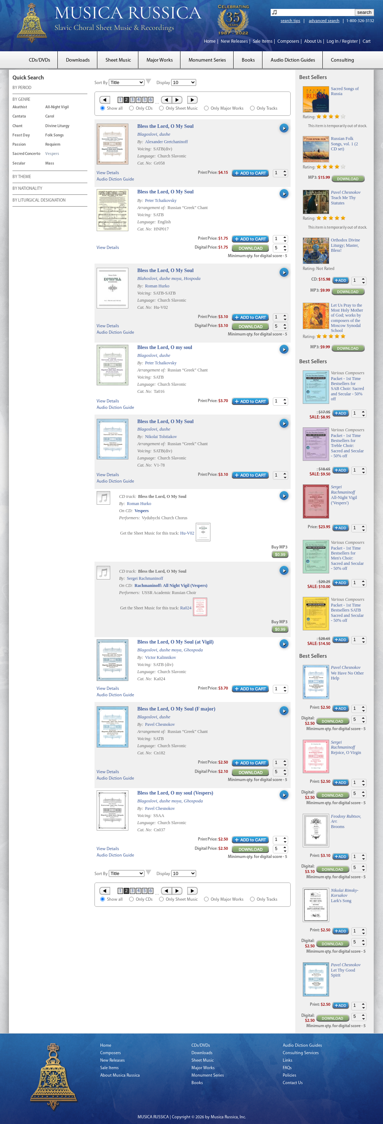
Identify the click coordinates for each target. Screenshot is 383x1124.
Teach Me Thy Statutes (343, 200)
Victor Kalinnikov (160, 657)
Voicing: (145, 148)
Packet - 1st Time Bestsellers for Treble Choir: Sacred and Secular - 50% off (347, 446)
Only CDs (144, 108)
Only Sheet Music (182, 108)
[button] (285, 171)
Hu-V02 (187, 533)
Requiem (52, 145)
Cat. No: (145, 163)
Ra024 (185, 607)
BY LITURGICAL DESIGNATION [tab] (39, 201)
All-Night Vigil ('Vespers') (344, 500)
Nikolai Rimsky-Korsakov (344, 893)
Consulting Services (301, 1053)
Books (248, 60)
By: (140, 141)
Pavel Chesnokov (160, 724)
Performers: (129, 517)
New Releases (234, 41)
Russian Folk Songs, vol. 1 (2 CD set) (344, 143)
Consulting (342, 60)
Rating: (309, 117)
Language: (147, 155)
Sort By (101, 83)
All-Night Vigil (57, 107)
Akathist (19, 107)
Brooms (337, 826)
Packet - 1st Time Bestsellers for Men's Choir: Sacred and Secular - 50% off (347, 558)
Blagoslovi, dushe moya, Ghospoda (170, 649)
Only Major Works (227, 108)
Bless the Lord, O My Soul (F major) (176, 709)
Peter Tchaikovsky (161, 200)
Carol (49, 117)
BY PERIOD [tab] (21, 88)
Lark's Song (341, 900)
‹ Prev (166, 99)
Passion (19, 145)
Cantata (19, 117)
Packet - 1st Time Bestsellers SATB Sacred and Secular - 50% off (347, 613)
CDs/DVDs (39, 60)
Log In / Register (342, 41)
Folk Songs (54, 135)
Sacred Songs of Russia (345, 91)
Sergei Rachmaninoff (145, 578)
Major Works (160, 60)
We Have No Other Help (347, 676)
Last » (193, 99)
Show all (115, 108)
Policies (289, 1075)
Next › (178, 99)
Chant (17, 126)
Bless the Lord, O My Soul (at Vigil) (175, 642)
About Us (313, 41)
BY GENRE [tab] (21, 100)
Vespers (52, 154)
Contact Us (293, 1083)
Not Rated (325, 269)
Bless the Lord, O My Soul (165, 126)
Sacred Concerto (26, 154)
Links (287, 1060)
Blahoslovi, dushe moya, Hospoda (168, 278)
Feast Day (21, 135)
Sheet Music (118, 60)
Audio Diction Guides (293, 60)
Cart (367, 41)
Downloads (78, 60)
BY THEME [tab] (21, 177)
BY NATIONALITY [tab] (27, 189)
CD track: (128, 496)
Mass (49, 164)
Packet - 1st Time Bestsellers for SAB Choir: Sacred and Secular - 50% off (347, 389)
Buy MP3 (279, 547)
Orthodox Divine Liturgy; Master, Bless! (345, 245)
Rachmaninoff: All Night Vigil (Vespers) (170, 585)
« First (104, 99)
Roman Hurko (157, 285)
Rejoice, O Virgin (346, 752)
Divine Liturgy (57, 126)
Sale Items (262, 41)
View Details (108, 173)
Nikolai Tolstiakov (161, 436)
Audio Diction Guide (115, 179)
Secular (18, 164)
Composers (288, 41)
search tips (290, 21)
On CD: (126, 510)
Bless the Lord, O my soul (164, 347)
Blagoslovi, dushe (153, 134)
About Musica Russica (120, 1075)
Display (163, 83)
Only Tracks (267, 108)
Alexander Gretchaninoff (166, 141)
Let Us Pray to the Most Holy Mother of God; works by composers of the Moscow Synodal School (347, 318)
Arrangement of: (152, 207)
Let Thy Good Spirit (343, 973)
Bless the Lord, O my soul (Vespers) (175, 793)
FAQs (287, 1068)
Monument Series (207, 60)
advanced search (324, 21)
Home (210, 41)
